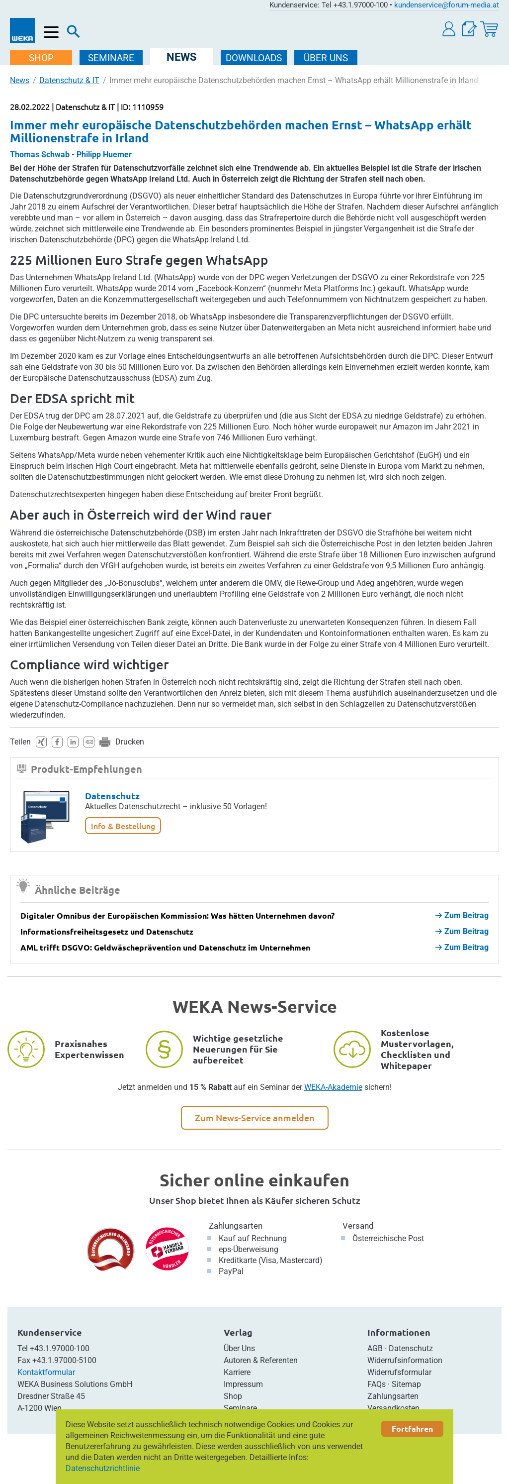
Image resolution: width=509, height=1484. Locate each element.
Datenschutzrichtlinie (103, 1468)
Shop (233, 1396)
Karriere (237, 1372)
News (19, 80)
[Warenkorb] (489, 29)
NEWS (183, 57)
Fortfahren (412, 1428)
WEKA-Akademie (333, 1087)
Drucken (129, 741)
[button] (449, 29)
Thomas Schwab (40, 154)
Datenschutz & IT (69, 80)
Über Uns (239, 1348)
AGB (375, 1348)
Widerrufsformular (399, 1372)
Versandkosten (393, 1408)
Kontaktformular (46, 1372)
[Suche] (73, 33)
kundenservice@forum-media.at (446, 4)
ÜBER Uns (327, 58)
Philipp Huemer (104, 154)
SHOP (41, 58)
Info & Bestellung (123, 825)
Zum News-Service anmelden (255, 1117)
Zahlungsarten (235, 1226)
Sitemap (406, 1384)
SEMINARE (112, 58)
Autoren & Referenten (261, 1360)
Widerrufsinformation (404, 1360)
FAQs (376, 1384)
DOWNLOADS (255, 58)
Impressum (243, 1384)
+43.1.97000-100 (59, 1348)
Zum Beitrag (462, 915)
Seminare (240, 1408)
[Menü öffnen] (51, 32)
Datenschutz (112, 795)
